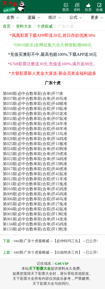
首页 (7, 26)
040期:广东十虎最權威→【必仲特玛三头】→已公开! (56, 241)
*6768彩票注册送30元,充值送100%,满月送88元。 (52, 64)
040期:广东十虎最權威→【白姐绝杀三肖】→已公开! (56, 252)
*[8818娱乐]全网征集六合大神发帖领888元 (52, 45)
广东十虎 (66, 26)
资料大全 (24, 26)
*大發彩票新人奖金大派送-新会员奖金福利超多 (52, 73)
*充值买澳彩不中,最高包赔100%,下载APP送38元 (52, 54)
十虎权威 (45, 26)
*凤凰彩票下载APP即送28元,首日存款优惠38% (52, 35)
